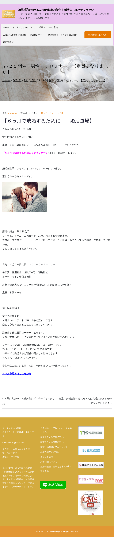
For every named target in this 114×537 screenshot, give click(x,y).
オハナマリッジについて (23, 27)
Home (6, 27)
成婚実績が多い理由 (49, 451)
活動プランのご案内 (48, 27)
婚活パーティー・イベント (53, 113)
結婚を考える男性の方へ (52, 437)
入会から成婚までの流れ (14, 34)
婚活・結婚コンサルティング (54, 446)
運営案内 (44, 471)
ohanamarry (13, 113)
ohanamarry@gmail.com (13, 442)
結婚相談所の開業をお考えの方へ (56, 466)
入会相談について (48, 461)
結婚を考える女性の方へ (52, 442)
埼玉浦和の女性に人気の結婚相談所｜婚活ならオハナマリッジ (56, 9)
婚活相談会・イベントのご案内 (62, 34)
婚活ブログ (8, 42)
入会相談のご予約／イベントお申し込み (56, 430)
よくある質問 (46, 456)
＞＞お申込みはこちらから (16, 373)
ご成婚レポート (37, 34)
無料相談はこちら (97, 34)
